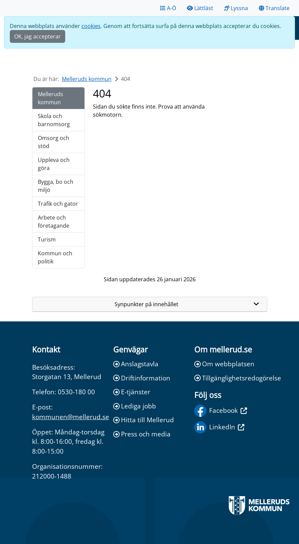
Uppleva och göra (54, 164)
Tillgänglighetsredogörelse (230, 377)
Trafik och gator (58, 203)
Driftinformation (141, 377)
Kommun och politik (55, 257)
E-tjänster (131, 391)
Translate (274, 8)
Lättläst (200, 8)
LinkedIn (219, 427)
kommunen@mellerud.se (70, 416)
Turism (47, 239)
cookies (91, 26)
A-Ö (168, 8)
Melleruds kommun (86, 79)
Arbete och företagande (53, 221)
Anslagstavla (135, 363)
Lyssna (236, 8)
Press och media (142, 433)
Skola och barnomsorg (54, 120)
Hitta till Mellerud (143, 419)
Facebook (220, 411)
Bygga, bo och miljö (55, 186)
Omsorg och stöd (53, 142)
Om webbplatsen (224, 363)
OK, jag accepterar (37, 36)
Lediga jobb (134, 405)
